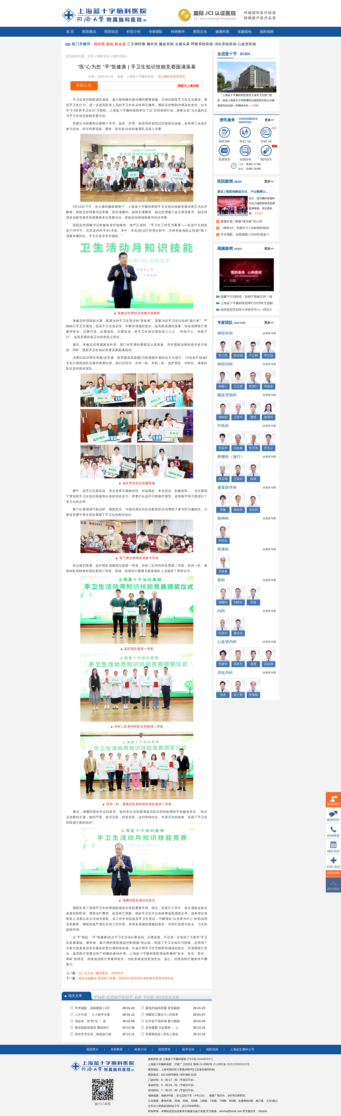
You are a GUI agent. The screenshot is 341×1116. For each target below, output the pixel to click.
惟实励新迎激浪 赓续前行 (92, 1027)
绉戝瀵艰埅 (333, 865)
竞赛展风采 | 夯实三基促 (161, 1034)
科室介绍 (133, 31)
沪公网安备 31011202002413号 (231, 1064)
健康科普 (222, 31)
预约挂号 (266, 153)
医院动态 (111, 31)
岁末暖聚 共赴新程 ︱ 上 (162, 1027)
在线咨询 (245, 153)
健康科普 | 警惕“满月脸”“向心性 (241, 221)
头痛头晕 (182, 44)
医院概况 (89, 31)
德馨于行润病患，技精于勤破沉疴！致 (246, 296)
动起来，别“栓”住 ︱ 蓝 (90, 1021)
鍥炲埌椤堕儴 (333, 889)
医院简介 (93, 1049)
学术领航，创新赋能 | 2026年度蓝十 (245, 234)
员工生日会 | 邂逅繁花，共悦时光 (100, 973)
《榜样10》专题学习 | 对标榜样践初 (245, 228)
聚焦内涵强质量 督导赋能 (162, 1008)
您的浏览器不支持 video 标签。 (246, 273)
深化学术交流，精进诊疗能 (93, 1034)
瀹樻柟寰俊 (333, 819)
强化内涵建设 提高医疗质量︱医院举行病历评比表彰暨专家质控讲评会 (126, 978)
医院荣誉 (164, 1049)
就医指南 (267, 31)
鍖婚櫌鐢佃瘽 (333, 834)
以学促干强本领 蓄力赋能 (162, 1021)
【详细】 (259, 213)
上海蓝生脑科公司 (242, 1049)
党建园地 (244, 31)
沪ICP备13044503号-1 (200, 1059)
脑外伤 (152, 44)
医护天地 (119, 56)
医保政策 (224, 153)
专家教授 (116, 1049)
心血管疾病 (247, 44)
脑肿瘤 (99, 44)
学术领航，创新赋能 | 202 (92, 1008)
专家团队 (156, 31)
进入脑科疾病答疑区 (171, 76)
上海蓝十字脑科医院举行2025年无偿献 (247, 303)
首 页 (70, 31)
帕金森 (120, 44)
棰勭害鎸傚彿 (333, 849)
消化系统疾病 (225, 44)
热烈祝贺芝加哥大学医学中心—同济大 (246, 309)
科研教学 (178, 31)
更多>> (269, 120)
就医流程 (224, 135)
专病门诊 (266, 135)
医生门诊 (245, 135)
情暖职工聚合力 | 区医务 (161, 1014)
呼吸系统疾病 (202, 44)
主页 (90, 56)
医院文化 (200, 31)
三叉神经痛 (136, 44)
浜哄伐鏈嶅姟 (333, 803)
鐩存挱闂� (333, 875)
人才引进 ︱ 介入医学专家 (92, 1014)
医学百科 (188, 1049)
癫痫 (110, 44)
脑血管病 (166, 44)
